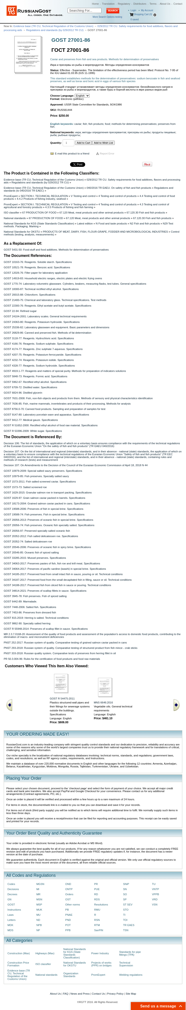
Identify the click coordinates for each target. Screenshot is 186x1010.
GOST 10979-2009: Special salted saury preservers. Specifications (43, 470)
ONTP (69, 889)
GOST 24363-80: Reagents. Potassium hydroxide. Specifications (42, 322)
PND (68, 920)
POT (68, 925)
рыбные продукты (69, 135)
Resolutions (101, 904)
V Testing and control (83, 196)
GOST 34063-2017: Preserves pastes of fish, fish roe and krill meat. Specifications (52, 563)
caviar (77, 123)
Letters (11, 920)
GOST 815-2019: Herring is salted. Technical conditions (36, 617)
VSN (154, 904)
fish (85, 123)
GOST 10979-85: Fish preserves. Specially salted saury (36, 476)
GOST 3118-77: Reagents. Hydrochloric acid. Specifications (39, 338)
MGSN (40, 884)
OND (68, 884)
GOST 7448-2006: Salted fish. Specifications (30, 607)
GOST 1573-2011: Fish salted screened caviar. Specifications (40, 481)
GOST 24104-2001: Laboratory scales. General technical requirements (45, 316)
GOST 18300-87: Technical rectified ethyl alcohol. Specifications (41, 289)
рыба (53, 135)
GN (9, 899)
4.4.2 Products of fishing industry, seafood (41, 198)
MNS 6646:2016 (103, 702)
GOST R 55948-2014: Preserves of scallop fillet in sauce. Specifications (46, 628)
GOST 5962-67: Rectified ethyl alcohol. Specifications (35, 382)
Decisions (13, 889)
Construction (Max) (18, 953)
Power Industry (100, 953)
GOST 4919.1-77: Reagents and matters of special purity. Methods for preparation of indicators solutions (65, 371)
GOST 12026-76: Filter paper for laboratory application (36, 272)
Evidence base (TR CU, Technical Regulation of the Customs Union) (53, 26)
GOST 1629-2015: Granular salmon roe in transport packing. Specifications (48, 492)
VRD (155, 899)
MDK (10, 925)
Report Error (107, 153)
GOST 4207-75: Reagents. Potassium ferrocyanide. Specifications (42, 354)
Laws (10, 914)
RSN (97, 920)
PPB (68, 930)
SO (125, 894)
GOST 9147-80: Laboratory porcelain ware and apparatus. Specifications (46, 414)
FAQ (65, 993)
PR (96, 884)
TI (124, 914)
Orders (69, 894)
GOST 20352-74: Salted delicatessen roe (28, 541)
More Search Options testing (107, 17)
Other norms (72, 904)
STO (126, 909)
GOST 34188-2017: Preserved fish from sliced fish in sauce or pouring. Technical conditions (57, 585)
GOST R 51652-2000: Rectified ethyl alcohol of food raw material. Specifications (51, 425)
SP (125, 899)
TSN (126, 930)
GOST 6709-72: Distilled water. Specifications (30, 387)
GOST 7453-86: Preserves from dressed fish (30, 612)
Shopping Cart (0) (143, 14)
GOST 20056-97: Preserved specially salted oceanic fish (37, 530)
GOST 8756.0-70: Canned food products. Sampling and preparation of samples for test (54, 409)
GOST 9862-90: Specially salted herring (27, 623)
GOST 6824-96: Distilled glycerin (23, 392)
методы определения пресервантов (104, 132)
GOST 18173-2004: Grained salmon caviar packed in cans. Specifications (47, 503)
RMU (97, 909)
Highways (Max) (44, 953)
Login (133, 10)
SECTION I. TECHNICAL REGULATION (44, 196)
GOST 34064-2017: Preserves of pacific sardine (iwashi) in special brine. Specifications (55, 568)
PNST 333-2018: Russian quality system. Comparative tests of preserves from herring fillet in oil (60, 653)
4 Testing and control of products (117, 196)
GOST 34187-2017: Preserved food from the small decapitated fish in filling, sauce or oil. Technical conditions (68, 579)
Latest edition (85, 223)
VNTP (155, 889)
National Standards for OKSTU (22, 231)
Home (95, 3)
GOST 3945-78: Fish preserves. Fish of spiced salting (35, 596)
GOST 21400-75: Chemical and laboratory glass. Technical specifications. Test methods (55, 300)
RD (96, 894)
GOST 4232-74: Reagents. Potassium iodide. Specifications (39, 360)
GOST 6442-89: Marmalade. (20, 601)
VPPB (155, 894)
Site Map (131, 993)
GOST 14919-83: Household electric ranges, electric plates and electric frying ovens (53, 278)
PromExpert (11, 196)
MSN (39, 899)
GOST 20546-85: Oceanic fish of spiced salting (31, 552)
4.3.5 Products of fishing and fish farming (69, 207)
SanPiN (98, 930)
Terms (152, 3)
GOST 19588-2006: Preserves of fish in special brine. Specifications (43, 508)
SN (125, 889)
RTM (97, 925)
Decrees (12, 894)
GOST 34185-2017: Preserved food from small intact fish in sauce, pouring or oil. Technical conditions (63, 574)
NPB (39, 925)
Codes (11, 884)
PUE (96, 889)
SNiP (126, 884)
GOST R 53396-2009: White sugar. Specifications (33, 431)
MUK (39, 909)
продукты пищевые (163, 132)
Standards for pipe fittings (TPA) (130, 953)
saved (135, 19)
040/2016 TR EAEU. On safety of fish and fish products (119, 187)
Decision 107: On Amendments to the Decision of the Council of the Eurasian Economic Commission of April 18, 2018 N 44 (76, 465)
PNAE (68, 914)
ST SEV (127, 904)
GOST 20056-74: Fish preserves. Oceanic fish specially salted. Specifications (49, 525)
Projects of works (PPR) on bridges (101, 964)
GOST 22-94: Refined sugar (20, 311)
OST (68, 899)
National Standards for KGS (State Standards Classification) (39, 223)
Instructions (14, 909)
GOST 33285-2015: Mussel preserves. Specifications (35, 557)
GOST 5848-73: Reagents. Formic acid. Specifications (35, 376)
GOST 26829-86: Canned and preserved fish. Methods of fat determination (47, 332)
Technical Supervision (126, 964)
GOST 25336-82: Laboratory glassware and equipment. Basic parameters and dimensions (56, 327)
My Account (147, 10)
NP (38, 930)
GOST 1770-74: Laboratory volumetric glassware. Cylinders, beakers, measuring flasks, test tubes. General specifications (75, 283)
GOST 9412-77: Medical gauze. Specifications (31, 420)
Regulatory (124, 3)
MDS (10, 930)
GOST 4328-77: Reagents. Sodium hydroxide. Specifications (39, 365)
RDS (97, 899)
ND (38, 920)
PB (67, 909)
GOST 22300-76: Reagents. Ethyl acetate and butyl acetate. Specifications (47, 305)
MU (38, 914)
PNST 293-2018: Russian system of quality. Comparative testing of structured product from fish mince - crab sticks (70, 648)
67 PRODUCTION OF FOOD (39, 212)
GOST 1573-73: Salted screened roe (25, 487)
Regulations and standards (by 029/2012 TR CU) (55, 30)
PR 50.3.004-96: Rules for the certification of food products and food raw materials (52, 658)
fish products (95, 123)
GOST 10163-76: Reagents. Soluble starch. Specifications (38, 262)
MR (38, 894)
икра (78, 132)
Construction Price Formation (18, 964)
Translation (108, 3)
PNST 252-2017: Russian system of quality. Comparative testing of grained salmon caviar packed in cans (65, 642)
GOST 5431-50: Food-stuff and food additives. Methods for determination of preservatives (56, 249)
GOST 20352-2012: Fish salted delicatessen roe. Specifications (41, 536)
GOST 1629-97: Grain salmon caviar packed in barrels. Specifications (44, 497)
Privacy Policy (115, 993)
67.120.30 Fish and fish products (146, 212)
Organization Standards (70, 975)
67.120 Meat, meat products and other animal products (91, 212)
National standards (15, 218)
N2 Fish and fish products (145, 223)
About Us (165, 3)
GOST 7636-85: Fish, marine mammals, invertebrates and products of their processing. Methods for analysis (67, 403)
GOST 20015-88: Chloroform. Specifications (29, 294)
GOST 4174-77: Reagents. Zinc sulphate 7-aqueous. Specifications (43, 349)
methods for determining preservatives (134, 123)
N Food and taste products (111, 223)
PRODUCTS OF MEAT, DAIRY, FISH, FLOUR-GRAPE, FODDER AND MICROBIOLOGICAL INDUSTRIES (105, 231)
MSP (39, 904)
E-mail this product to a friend (72, 153)
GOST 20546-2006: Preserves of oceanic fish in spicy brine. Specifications (47, 547)
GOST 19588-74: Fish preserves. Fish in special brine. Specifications (44, 514)
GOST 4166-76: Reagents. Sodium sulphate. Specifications (38, 343)
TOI (125, 920)
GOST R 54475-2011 (62, 698)
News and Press (80, 993)
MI (37, 889)
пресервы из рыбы (139, 132)
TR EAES (129, 925)
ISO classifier (11, 212)
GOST (11, 904)
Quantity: (56, 142)
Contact (177, 3)
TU (154, 884)
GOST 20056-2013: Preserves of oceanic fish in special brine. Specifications (48, 519)
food (107, 123)
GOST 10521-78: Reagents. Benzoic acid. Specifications (37, 267)
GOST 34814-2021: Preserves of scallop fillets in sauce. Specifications (45, 590)
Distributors (139, 3)
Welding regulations (130, 974)
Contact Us (98, 993)
